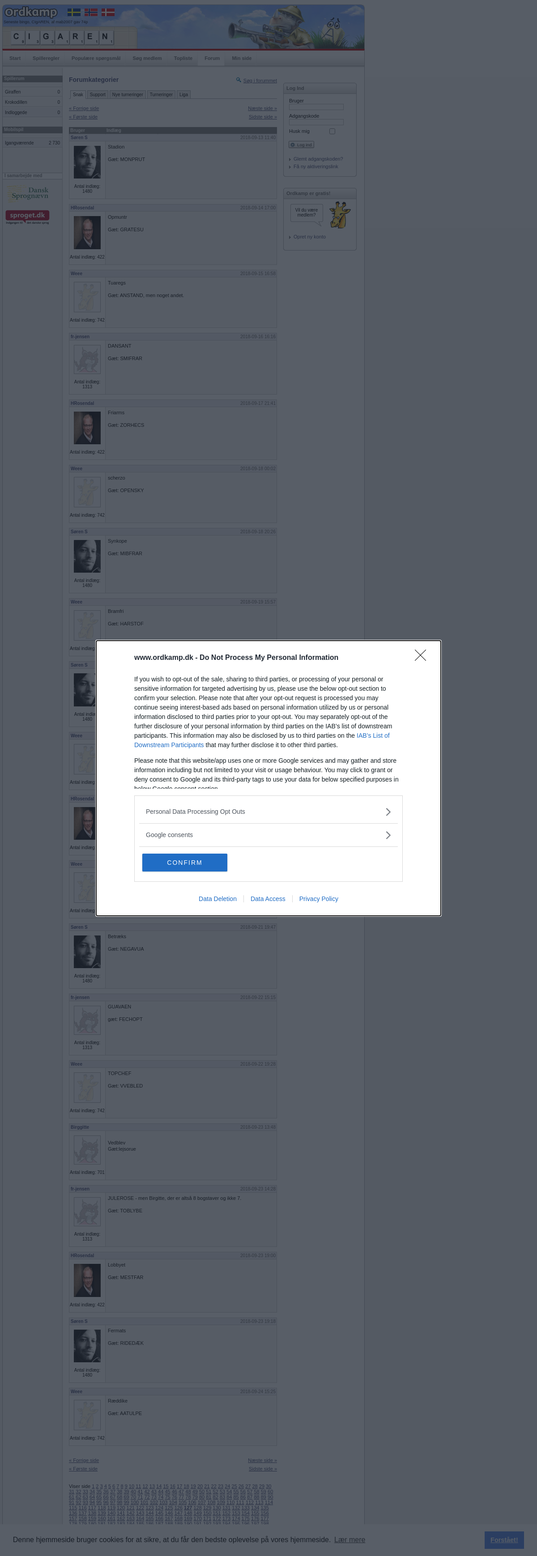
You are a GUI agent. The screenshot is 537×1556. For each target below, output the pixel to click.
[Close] (423, 658)
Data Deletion (218, 898)
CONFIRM (184, 862)
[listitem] (268, 811)
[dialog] (268, 778)
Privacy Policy (318, 898)
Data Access (268, 898)
